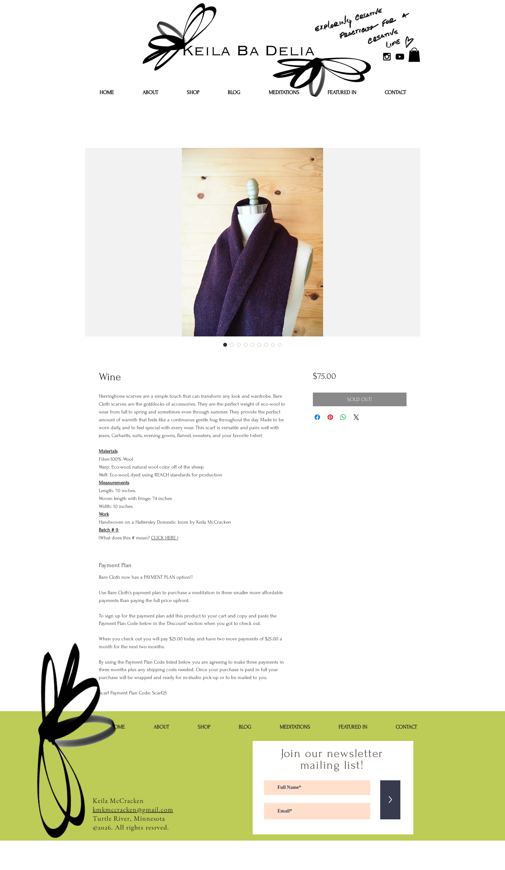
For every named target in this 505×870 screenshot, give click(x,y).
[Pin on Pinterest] (330, 417)
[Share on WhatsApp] (343, 417)
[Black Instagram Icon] (387, 56)
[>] (390, 799)
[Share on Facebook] (317, 417)
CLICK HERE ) (164, 538)
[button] (414, 55)
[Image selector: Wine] (225, 344)
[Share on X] (356, 417)
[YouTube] (400, 56)
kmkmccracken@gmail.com (133, 809)
